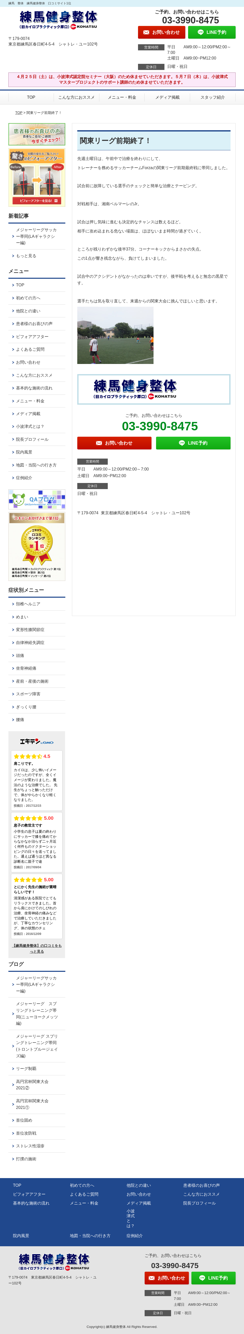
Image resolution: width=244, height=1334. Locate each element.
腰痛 (20, 719)
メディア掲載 (167, 97)
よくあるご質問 (30, 349)
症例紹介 (24, 478)
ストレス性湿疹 (30, 1146)
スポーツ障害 (28, 694)
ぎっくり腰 (26, 707)
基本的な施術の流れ (34, 388)
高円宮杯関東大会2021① (32, 1104)
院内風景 (24, 452)
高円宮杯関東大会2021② (32, 1084)
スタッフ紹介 (213, 97)
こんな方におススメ (76, 97)
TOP (31, 97)
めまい (22, 617)
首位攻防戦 (26, 1133)
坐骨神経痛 (26, 668)
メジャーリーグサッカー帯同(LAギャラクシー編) (36, 236)
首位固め (24, 1120)
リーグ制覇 (26, 1068)
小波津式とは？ (30, 426)
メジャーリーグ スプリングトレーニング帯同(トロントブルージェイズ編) (37, 1046)
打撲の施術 (26, 1159)
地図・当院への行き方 (36, 465)
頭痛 (20, 655)
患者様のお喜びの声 (34, 323)
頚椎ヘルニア (28, 604)
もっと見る (26, 256)
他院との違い (28, 311)
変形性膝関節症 (30, 629)
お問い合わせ (28, 362)
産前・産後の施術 (32, 681)
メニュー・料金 (122, 97)
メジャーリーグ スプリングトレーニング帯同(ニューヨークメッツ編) (37, 1013)
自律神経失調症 (30, 642)
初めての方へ (28, 298)
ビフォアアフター (32, 336)
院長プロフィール (32, 439)
